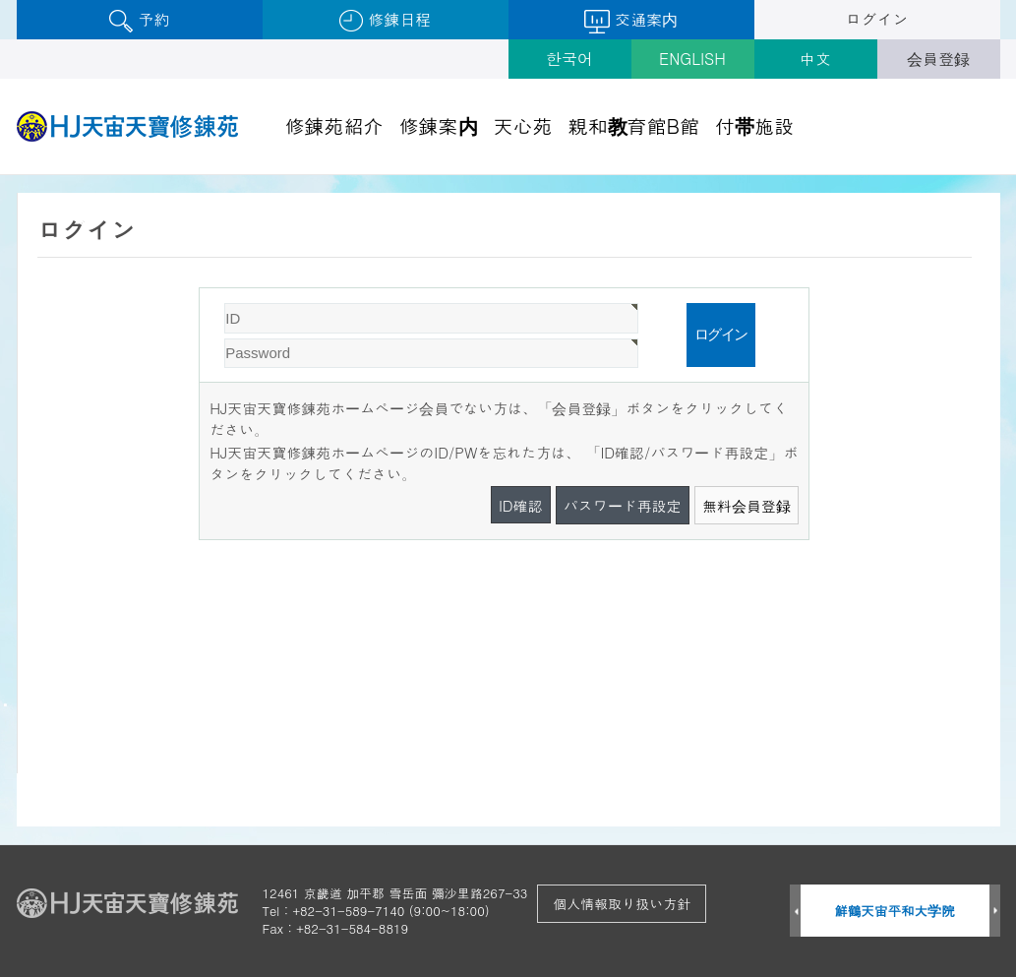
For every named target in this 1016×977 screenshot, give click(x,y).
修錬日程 (385, 20)
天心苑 (523, 125)
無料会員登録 (746, 505)
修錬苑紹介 (334, 125)
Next (994, 912)
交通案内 (631, 20)
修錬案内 (438, 125)
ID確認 (521, 505)
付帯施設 (754, 125)
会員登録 (938, 58)
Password (200, 288)
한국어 (569, 58)
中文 (815, 58)
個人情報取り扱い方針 (621, 903)
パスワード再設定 (623, 505)
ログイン (877, 19)
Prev (795, 912)
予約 (139, 20)
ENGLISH (692, 58)
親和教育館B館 (634, 125)
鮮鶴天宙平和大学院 (894, 910)
